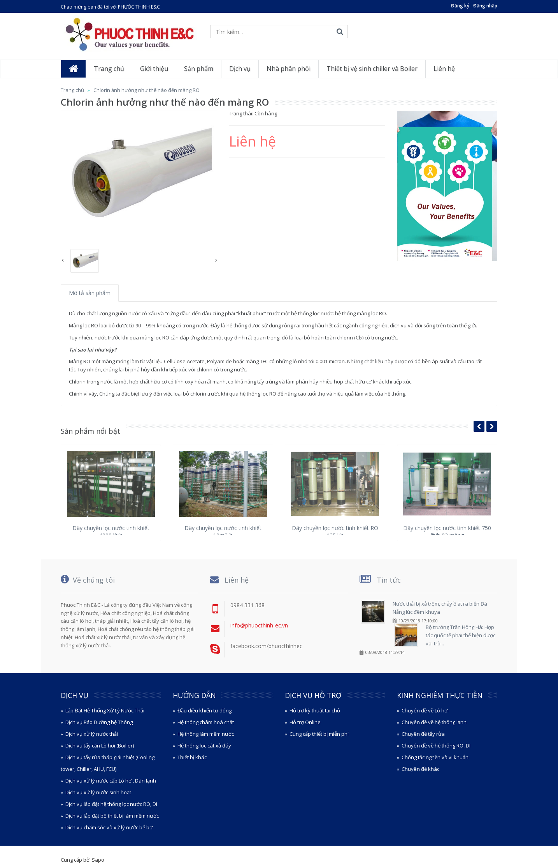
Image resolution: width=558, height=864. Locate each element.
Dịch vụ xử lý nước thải (91, 733)
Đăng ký (460, 5)
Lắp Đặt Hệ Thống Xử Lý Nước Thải (104, 710)
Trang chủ (72, 90)
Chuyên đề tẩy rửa (423, 733)
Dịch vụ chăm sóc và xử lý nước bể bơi (109, 827)
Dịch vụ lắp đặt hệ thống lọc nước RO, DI (111, 803)
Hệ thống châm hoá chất (205, 722)
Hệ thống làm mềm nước (205, 733)
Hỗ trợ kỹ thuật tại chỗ (315, 710)
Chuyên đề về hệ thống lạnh (434, 722)
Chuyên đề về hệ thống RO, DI (436, 745)
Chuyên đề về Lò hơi (425, 710)
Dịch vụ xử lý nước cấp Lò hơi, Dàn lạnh (110, 780)
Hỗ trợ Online (305, 722)
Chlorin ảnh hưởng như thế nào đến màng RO (146, 90)
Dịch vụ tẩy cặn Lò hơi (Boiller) (99, 745)
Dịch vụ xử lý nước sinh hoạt (98, 792)
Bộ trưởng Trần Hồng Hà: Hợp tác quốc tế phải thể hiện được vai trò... (460, 635)
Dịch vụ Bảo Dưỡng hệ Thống (99, 722)
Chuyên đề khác (420, 768)
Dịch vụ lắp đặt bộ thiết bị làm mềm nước (112, 815)
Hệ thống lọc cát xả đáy (204, 745)
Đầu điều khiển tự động (204, 710)
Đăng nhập (485, 5)
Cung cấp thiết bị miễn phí (319, 733)
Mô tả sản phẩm (90, 293)
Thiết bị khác (192, 757)
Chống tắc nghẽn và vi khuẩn (435, 757)
